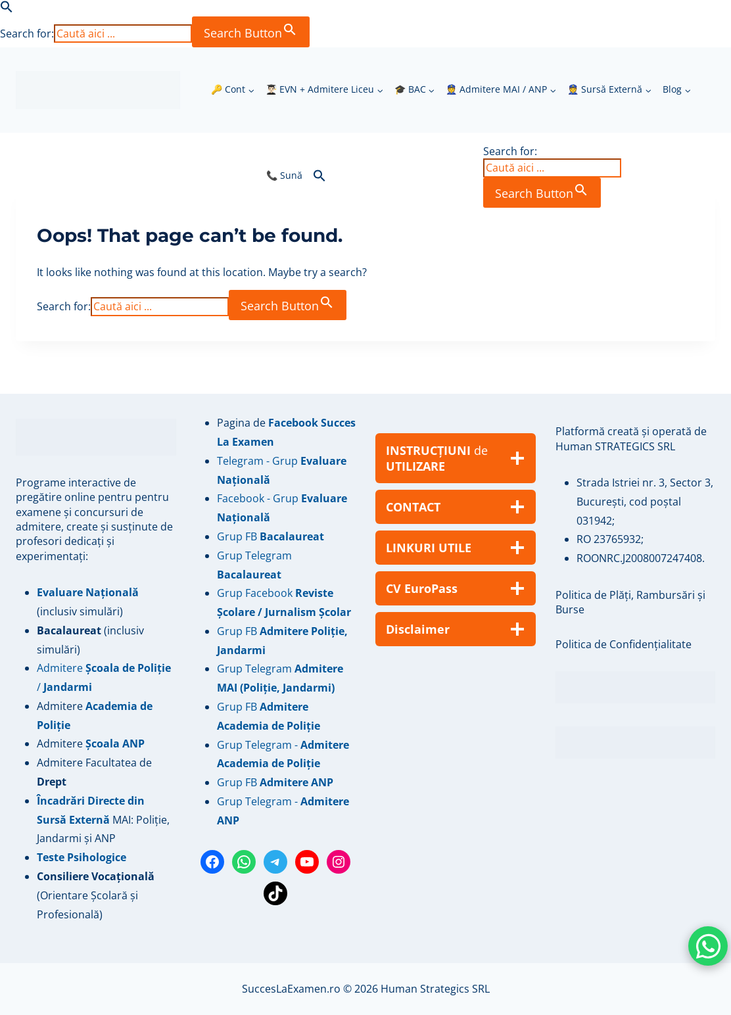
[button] (6, 9)
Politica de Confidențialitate (623, 644)
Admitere (61, 706)
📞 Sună (284, 175)
